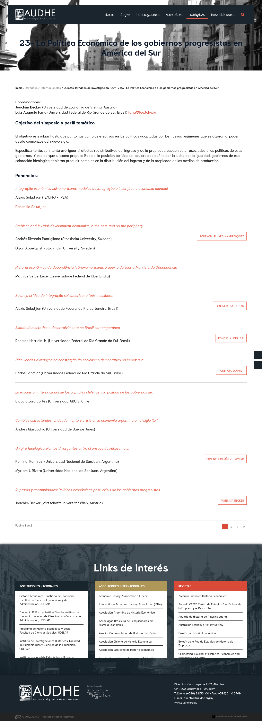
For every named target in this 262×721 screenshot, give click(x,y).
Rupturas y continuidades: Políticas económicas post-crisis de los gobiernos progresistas (87, 489)
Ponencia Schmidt (231, 370)
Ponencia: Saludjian (230, 306)
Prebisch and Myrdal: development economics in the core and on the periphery (79, 225)
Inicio (19, 87)
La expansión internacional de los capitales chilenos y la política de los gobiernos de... (84, 391)
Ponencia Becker (232, 500)
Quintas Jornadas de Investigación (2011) (90, 87)
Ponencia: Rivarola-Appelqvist (222, 236)
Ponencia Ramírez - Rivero (225, 459)
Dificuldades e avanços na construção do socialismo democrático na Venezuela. (79, 359)
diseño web (241, 716)
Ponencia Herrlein (231, 338)
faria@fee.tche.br (142, 112)
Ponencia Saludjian (30, 206)
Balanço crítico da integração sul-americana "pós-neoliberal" (64, 295)
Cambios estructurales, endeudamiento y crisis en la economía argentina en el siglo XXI (86, 420)
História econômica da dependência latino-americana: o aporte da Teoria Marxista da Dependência (96, 267)
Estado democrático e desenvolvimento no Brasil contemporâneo (67, 327)
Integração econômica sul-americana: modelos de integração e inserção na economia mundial (91, 188)
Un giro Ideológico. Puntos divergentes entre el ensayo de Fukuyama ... (72, 448)
